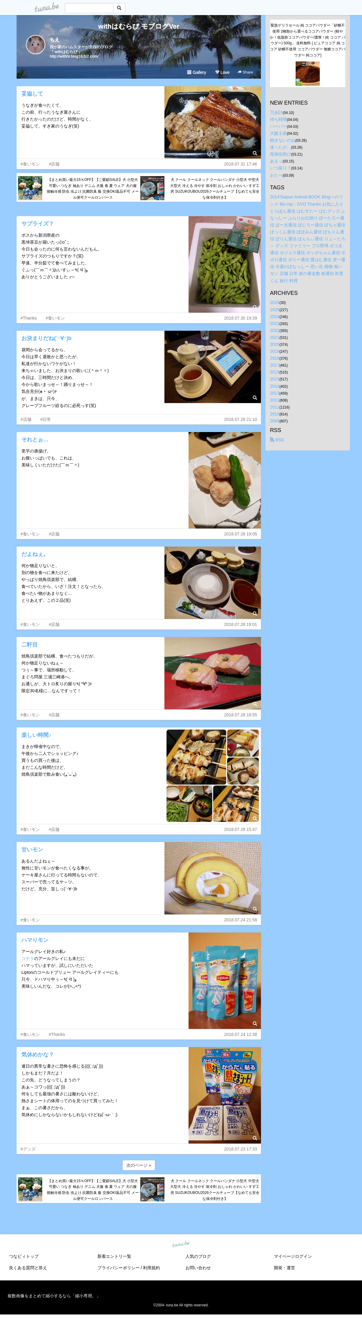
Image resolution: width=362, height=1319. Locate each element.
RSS (277, 439)
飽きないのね (282, 140)
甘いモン (32, 850)
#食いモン (30, 164)
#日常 (45, 419)
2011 (274, 407)
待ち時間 (278, 119)
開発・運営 (284, 1267)
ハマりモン (35, 940)
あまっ (276, 161)
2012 (274, 400)
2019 (274, 351)
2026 (274, 302)
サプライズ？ (37, 224)
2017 (274, 365)
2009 (274, 420)
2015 (274, 379)
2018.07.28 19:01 (240, 624)
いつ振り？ (280, 168)
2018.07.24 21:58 (240, 919)
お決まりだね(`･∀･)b (46, 338)
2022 (274, 330)
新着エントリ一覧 (114, 1256)
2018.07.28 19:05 (240, 534)
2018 (274, 358)
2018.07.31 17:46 (240, 164)
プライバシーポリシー (118, 1267)
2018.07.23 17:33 (240, 1149)
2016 (274, 372)
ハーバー (278, 126)
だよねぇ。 (35, 554)
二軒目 (29, 645)
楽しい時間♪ (36, 735)
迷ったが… (280, 147)
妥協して (32, 94)
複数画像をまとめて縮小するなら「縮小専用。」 (54, 1295)
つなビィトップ (24, 1256)
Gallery (196, 72)
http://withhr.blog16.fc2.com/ (74, 56)
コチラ (27, 958)
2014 (274, 386)
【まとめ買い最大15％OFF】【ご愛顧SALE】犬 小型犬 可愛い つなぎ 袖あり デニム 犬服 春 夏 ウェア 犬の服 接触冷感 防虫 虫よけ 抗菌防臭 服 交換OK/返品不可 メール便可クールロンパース (93, 189)
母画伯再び (280, 154)
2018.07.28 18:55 (240, 714)
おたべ (276, 175)
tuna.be (180, 1244)
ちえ (54, 39)
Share (245, 72)
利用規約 (151, 1267)
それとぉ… (35, 440)
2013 (274, 393)
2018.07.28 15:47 (240, 829)
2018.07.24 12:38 (240, 1034)
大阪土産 (278, 133)
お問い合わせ (198, 1267)
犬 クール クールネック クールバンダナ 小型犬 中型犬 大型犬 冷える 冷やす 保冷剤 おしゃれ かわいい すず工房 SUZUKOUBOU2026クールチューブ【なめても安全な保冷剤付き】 (214, 189)
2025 (274, 309)
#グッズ (28, 1149)
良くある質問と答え (28, 1267)
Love (222, 72)
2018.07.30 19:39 (240, 318)
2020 (274, 344)
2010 (274, 414)
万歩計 (276, 112)
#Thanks (29, 318)
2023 (274, 323)
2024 (274, 316)
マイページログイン (293, 1256)
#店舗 (54, 164)
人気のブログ (198, 1256)
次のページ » (138, 1165)
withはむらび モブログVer (138, 26)
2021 (274, 337)
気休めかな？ (37, 1055)
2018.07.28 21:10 (240, 419)
